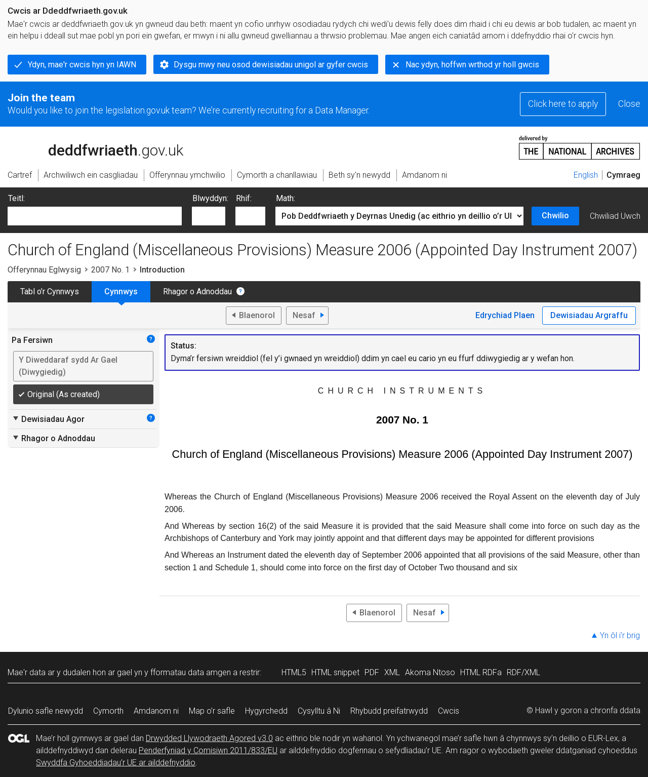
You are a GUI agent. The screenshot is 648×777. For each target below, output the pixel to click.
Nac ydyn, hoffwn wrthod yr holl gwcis (472, 64)
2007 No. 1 (110, 270)
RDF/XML (523, 672)
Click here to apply (563, 104)
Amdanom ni (156, 711)
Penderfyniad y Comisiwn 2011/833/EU (208, 750)
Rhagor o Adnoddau (197, 291)
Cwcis (448, 711)
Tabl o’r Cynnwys (49, 291)
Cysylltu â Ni (319, 711)
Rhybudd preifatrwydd (389, 711)
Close (629, 104)
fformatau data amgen (190, 672)
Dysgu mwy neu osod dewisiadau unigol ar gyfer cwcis (271, 64)
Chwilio (555, 215)
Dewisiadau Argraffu (589, 315)
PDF (371, 672)
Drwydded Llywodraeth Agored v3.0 (209, 738)
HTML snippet (335, 672)
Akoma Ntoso (430, 672)
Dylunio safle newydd (45, 711)
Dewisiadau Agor (48, 419)
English (586, 175)
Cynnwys (121, 291)
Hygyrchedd (266, 711)
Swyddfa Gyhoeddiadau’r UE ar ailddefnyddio (115, 762)
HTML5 (293, 672)
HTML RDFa (481, 672)
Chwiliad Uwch (615, 216)
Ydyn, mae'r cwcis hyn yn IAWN (82, 64)
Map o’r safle (212, 711)
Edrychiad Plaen (505, 315)
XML (392, 672)
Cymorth (108, 711)
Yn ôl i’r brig (620, 635)
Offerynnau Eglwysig (44, 270)
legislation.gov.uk (88, 147)
